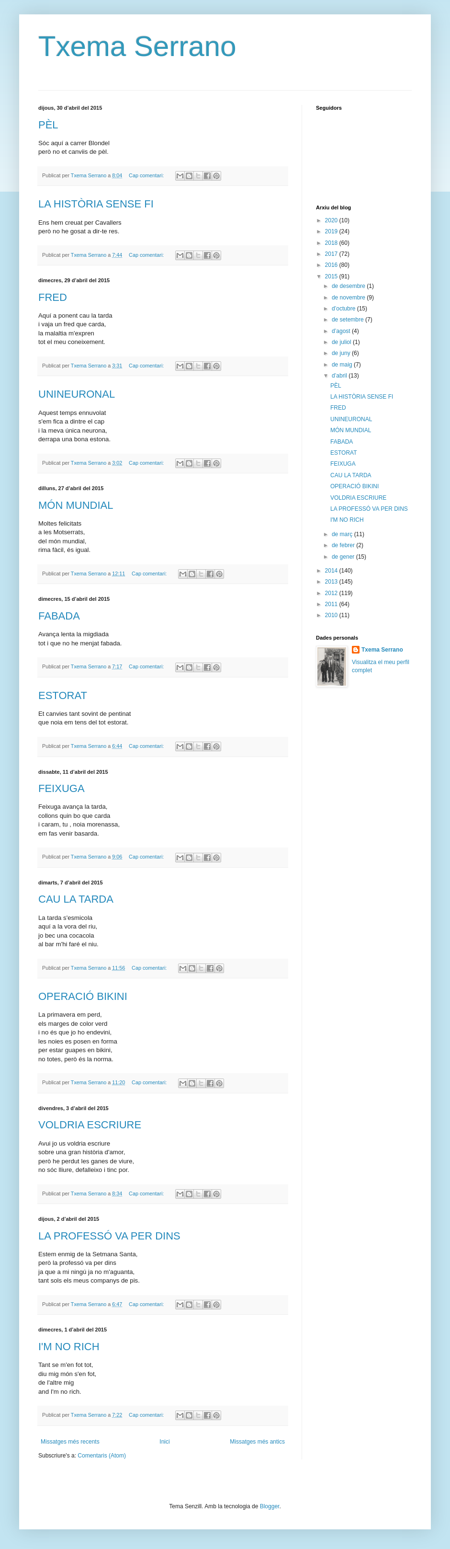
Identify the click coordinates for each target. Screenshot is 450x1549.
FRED (52, 297)
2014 (332, 570)
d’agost (342, 331)
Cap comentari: (147, 175)
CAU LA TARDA (75, 899)
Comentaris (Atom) (102, 1455)
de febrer (344, 545)
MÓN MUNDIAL (75, 505)
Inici (164, 1441)
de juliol (342, 342)
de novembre (349, 297)
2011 (332, 604)
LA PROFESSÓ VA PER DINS (109, 1236)
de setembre (348, 319)
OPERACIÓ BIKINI (82, 996)
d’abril (340, 375)
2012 (332, 593)
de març (343, 534)
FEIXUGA (61, 788)
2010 (332, 615)
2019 (332, 231)
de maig (343, 364)
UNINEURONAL (76, 394)
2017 (332, 254)
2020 (332, 220)
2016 (332, 265)
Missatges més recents (70, 1441)
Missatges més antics (257, 1441)
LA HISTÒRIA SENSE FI (96, 204)
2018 (332, 243)
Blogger (270, 1506)
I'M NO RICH (69, 1347)
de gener (344, 556)
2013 (332, 581)
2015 (332, 276)
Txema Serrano (137, 46)
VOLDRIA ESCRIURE (89, 1125)
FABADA (59, 616)
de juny (342, 353)
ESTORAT (62, 695)
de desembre (349, 286)
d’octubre (344, 308)
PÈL (48, 125)
